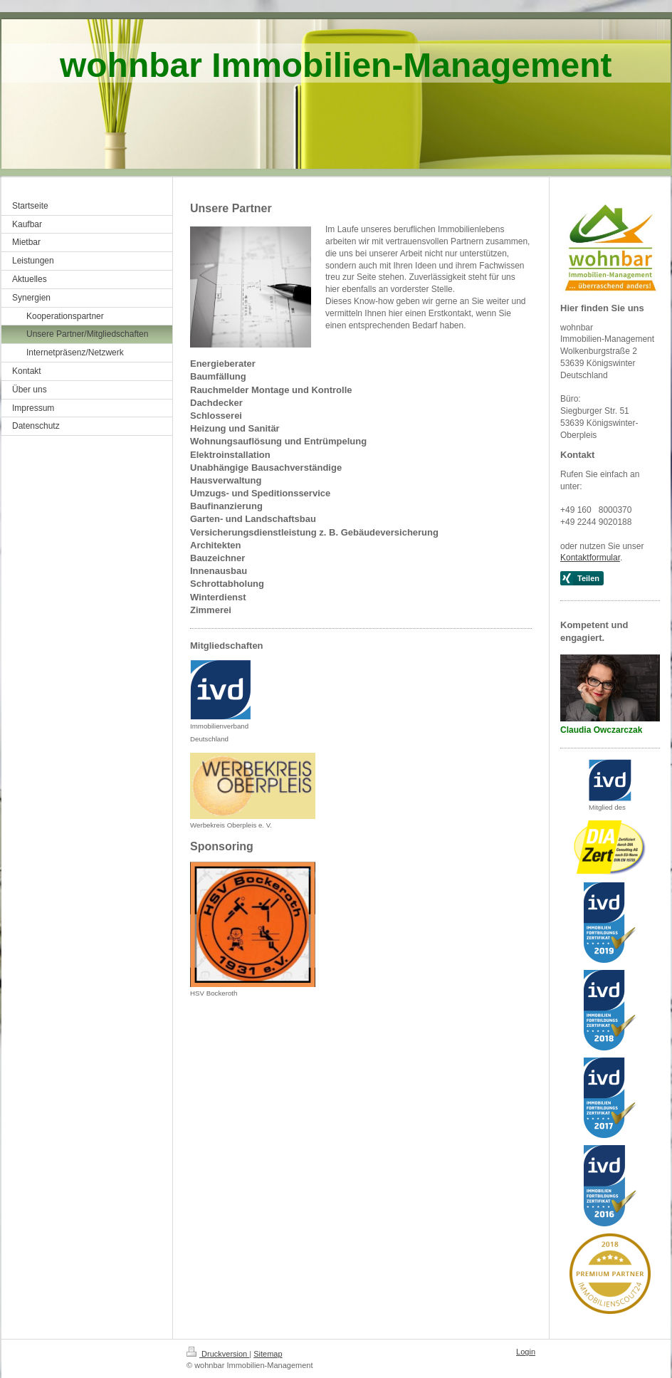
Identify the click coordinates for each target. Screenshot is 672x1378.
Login (525, 1351)
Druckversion (218, 1354)
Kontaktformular (590, 558)
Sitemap (267, 1354)
